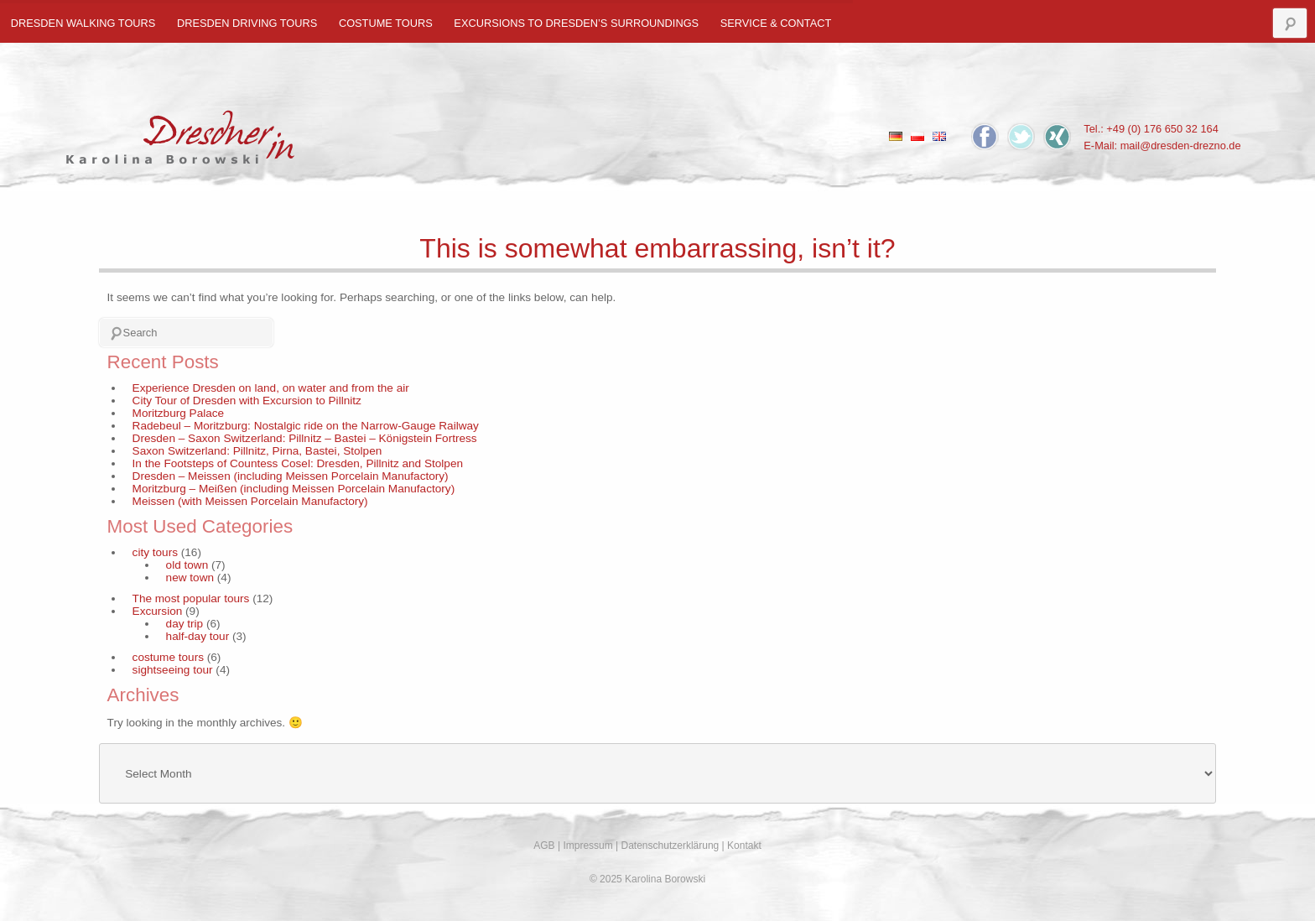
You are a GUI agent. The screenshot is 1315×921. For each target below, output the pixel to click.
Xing (1057, 136)
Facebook (985, 136)
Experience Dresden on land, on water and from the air (271, 388)
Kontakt (744, 845)
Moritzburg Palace (179, 413)
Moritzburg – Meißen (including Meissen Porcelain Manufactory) (294, 488)
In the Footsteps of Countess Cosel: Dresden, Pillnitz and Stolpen (298, 463)
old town (187, 565)
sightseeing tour (173, 669)
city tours (155, 552)
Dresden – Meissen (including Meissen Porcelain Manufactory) (291, 476)
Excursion (158, 611)
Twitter (1021, 136)
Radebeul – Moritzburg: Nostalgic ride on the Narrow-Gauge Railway (306, 425)
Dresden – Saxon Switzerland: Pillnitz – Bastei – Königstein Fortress (305, 438)
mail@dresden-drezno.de (1180, 145)
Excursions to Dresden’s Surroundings (576, 23)
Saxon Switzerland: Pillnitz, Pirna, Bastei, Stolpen (257, 451)
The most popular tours (191, 598)
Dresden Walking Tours (83, 23)
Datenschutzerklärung (670, 845)
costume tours (386, 23)
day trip (185, 623)
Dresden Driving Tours (247, 23)
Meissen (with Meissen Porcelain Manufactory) (250, 501)
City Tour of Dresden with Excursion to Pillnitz (247, 400)
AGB (543, 845)
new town (190, 577)
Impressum (587, 845)
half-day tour (198, 636)
